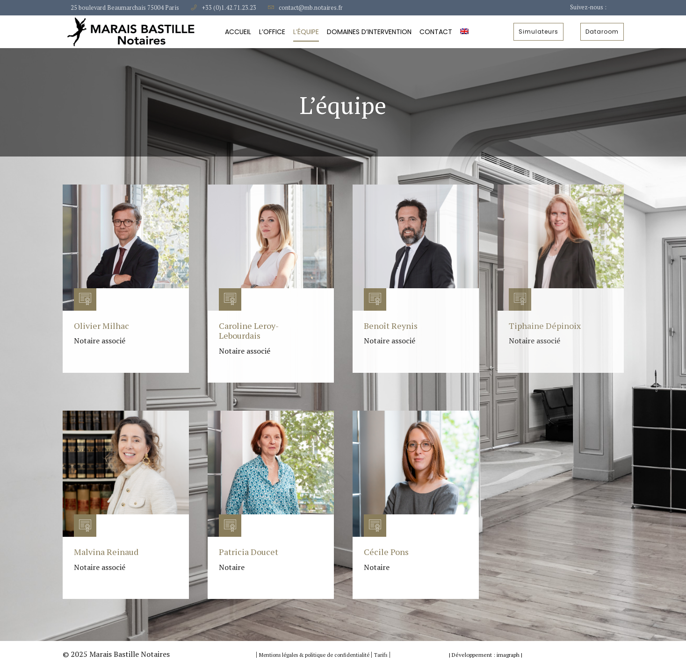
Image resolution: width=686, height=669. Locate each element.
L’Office (272, 31)
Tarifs (380, 655)
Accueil (238, 31)
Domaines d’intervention (369, 31)
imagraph (508, 654)
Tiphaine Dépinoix (545, 325)
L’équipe (306, 31)
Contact (435, 31)
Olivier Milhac (101, 325)
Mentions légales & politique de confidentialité (315, 655)
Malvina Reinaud (106, 551)
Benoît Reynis (391, 325)
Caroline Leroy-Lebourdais (249, 331)
